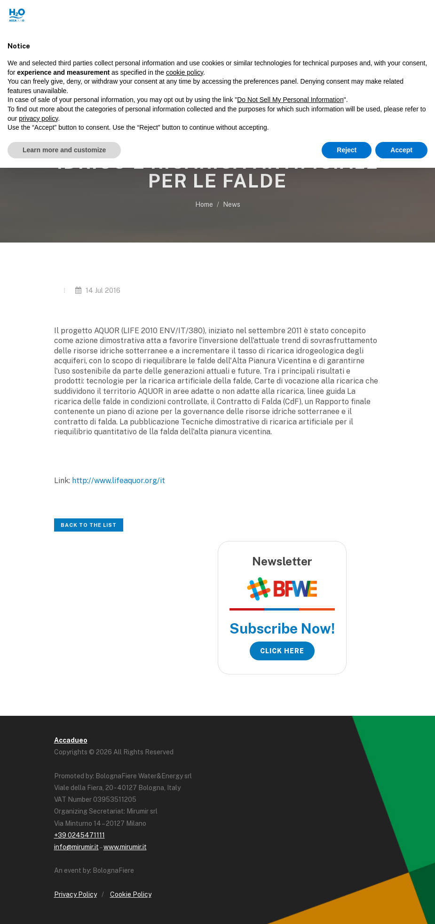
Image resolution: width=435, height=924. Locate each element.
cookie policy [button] (184, 72)
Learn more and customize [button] (64, 150)
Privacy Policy (75, 894)
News (231, 204)
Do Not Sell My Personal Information (290, 99)
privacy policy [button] (38, 118)
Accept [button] (401, 150)
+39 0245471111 (79, 835)
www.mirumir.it (125, 847)
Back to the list (89, 525)
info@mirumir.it (76, 847)
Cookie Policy (130, 894)
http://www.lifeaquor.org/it (118, 480)
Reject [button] (346, 150)
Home (204, 204)
